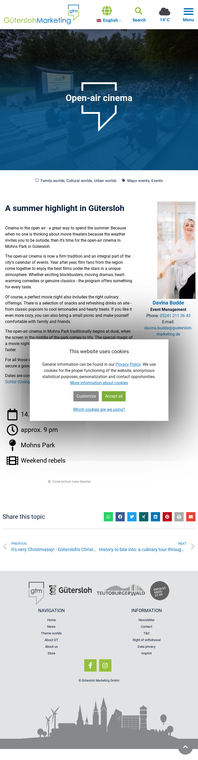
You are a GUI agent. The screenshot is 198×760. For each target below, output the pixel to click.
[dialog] (99, 380)
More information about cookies (99, 382)
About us (51, 646)
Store (51, 653)
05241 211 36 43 (175, 315)
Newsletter (146, 620)
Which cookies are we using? (99, 409)
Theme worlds (51, 633)
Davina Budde (168, 303)
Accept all (114, 396)
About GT (51, 640)
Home (51, 620)
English (107, 20)
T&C (146, 633)
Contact (146, 627)
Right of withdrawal (147, 640)
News (51, 627)
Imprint (146, 653)
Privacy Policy (128, 364)
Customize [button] (86, 396)
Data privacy (146, 646)
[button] (139, 14)
